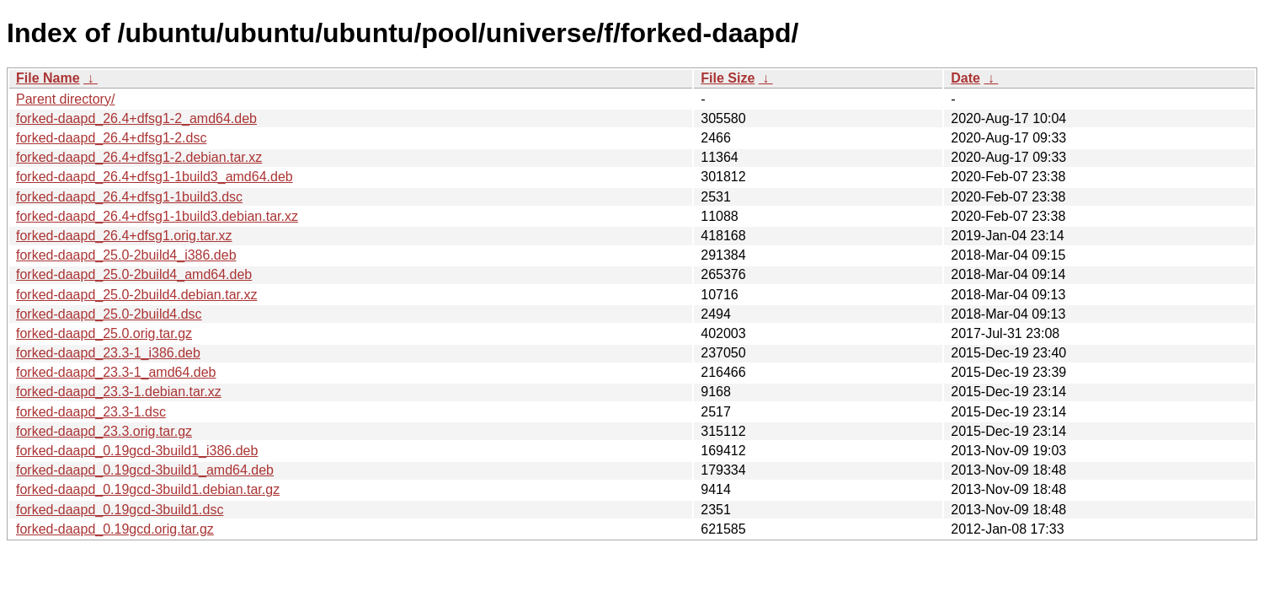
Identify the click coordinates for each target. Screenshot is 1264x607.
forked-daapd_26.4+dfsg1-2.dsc (111, 138)
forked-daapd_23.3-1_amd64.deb (116, 372)
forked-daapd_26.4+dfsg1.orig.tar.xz (124, 235)
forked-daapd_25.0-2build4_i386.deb (126, 255)
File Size (728, 78)
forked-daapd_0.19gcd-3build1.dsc (119, 509)
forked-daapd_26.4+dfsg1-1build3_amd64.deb (154, 176)
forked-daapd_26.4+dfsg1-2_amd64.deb (136, 118)
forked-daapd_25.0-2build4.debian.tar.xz (136, 294)
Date (965, 78)
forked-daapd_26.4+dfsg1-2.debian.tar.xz (139, 157)
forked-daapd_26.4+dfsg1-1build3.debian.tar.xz (157, 216)
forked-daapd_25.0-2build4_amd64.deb (134, 274)
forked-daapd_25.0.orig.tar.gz (104, 333)
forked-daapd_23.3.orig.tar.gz (104, 431)
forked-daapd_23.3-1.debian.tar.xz (118, 391)
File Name (48, 78)
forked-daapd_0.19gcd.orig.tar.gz (115, 529)
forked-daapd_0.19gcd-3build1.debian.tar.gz (148, 489)
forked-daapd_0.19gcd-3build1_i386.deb (137, 450)
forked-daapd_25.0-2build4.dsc (109, 314)
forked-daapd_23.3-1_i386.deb (108, 353)
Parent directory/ (65, 99)
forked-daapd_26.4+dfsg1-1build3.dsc (129, 197)
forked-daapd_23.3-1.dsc (91, 412)
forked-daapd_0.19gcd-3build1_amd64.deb (145, 470)
